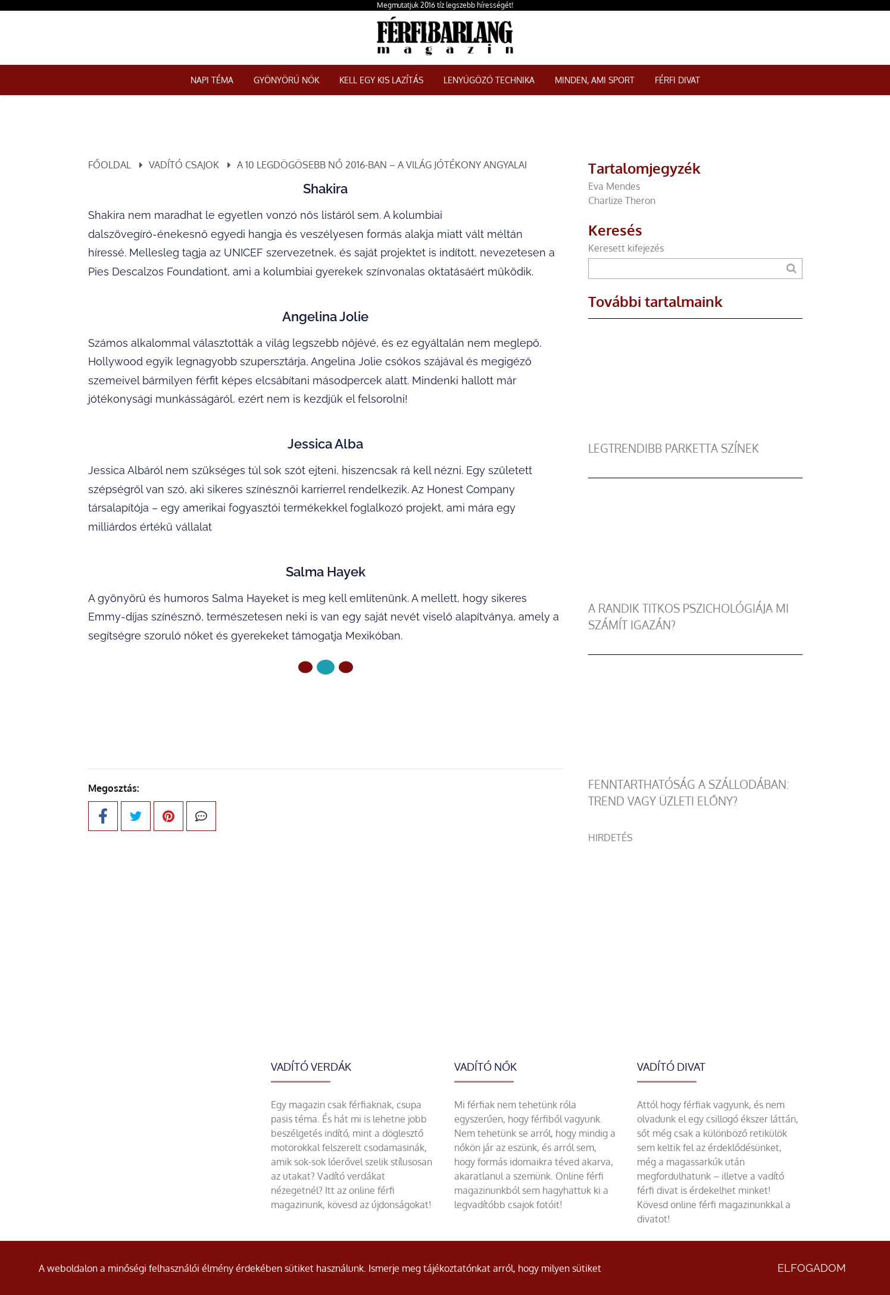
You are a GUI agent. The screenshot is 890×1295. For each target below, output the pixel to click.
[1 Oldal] (326, 667)
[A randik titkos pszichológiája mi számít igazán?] (695, 593)
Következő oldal (383, 707)
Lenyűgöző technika (489, 80)
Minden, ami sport (595, 80)
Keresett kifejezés (626, 248)
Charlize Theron (621, 200)
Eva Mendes (614, 186)
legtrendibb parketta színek (673, 448)
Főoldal (109, 165)
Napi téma (212, 80)
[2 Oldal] (346, 667)
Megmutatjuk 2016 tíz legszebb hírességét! (445, 5)
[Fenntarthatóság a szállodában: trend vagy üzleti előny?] (695, 769)
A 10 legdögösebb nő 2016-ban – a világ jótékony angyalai (382, 165)
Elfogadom (811, 1268)
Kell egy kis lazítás (381, 80)
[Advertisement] (695, 928)
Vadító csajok (184, 165)
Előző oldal (254, 707)
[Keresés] (791, 269)
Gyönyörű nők (286, 80)
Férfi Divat (677, 80)
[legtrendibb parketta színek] (695, 433)
